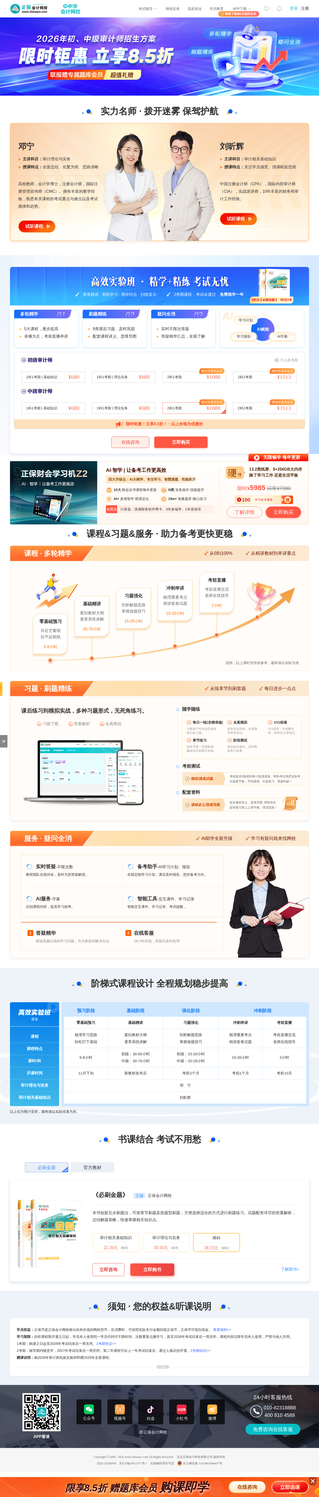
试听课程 (34, 226)
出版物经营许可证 (162, 1463)
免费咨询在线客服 (273, 1429)
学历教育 (217, 9)
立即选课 (290, 1487)
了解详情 (244, 512)
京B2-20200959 (106, 1463)
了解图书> (290, 1269)
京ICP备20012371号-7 (133, 1463)
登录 (294, 8)
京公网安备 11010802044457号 (200, 1463)
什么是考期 (289, 360)
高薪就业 (195, 9)
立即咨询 (108, 1269)
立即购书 (152, 1269)
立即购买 (181, 442)
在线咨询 (130, 442)
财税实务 (173, 9)
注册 (305, 8)
